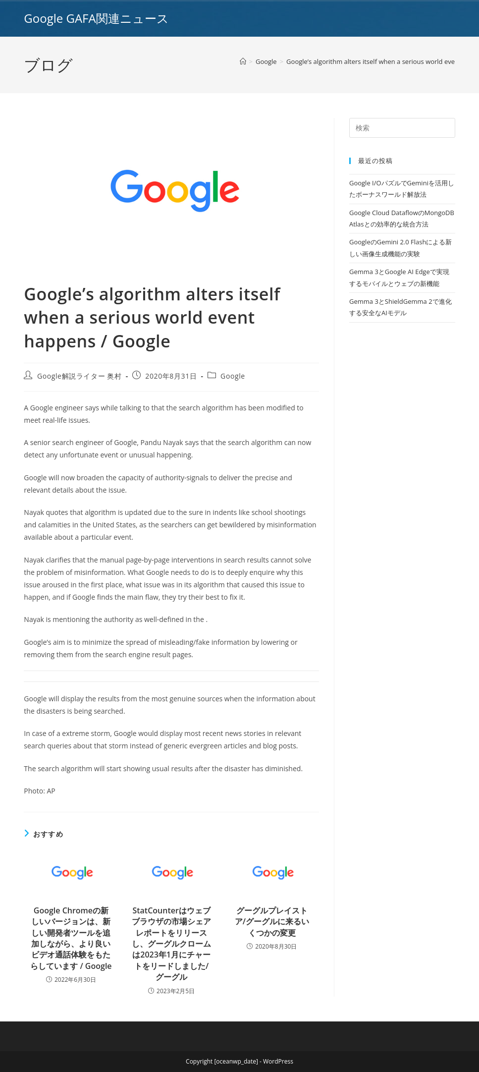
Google (232, 376)
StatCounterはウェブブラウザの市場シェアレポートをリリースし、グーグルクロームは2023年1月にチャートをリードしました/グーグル (171, 943)
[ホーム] (243, 61)
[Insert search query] (402, 128)
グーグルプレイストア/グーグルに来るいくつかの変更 (272, 921)
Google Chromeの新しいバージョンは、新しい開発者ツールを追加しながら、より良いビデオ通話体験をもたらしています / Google (70, 938)
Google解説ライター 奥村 (79, 376)
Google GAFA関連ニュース (96, 18)
